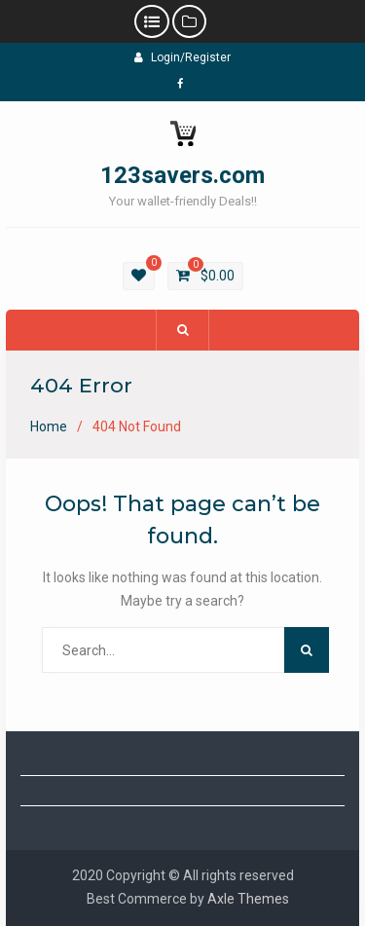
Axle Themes (248, 899)
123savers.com (182, 175)
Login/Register (182, 57)
